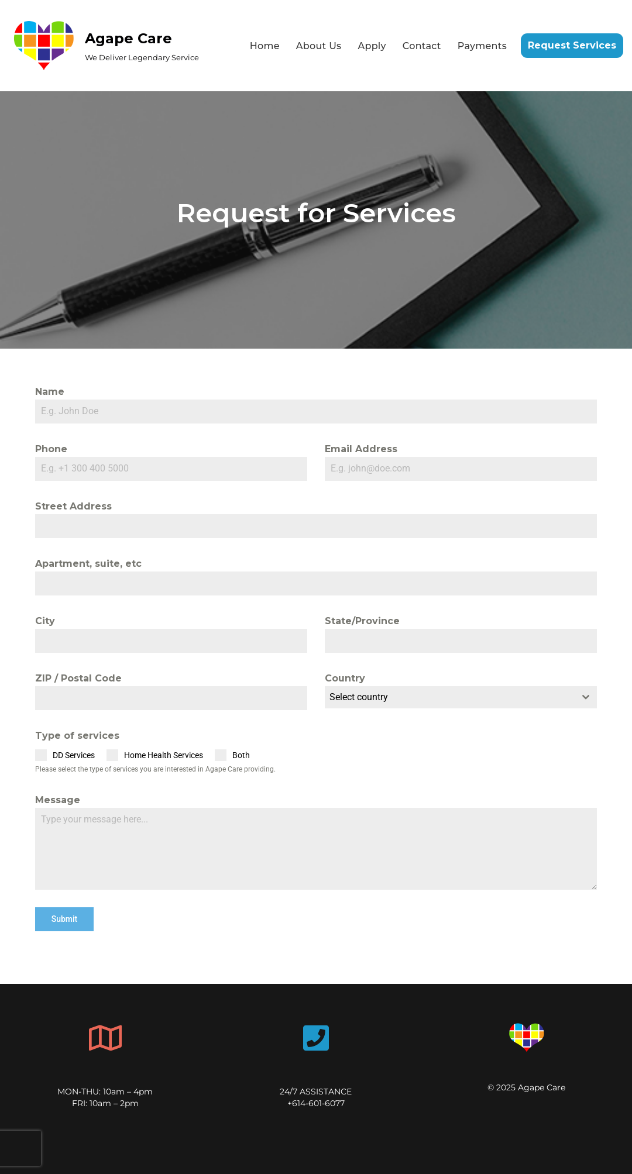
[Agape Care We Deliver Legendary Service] (104, 46)
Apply (372, 45)
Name (49, 391)
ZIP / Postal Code (78, 678)
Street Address (73, 506)
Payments (482, 45)
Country (345, 678)
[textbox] (450, 697)
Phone (51, 449)
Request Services (572, 45)
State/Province (362, 620)
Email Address (361, 449)
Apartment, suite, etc (88, 563)
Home (265, 45)
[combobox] (461, 697)
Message (57, 799)
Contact (422, 45)
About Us (319, 45)
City (45, 620)
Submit (64, 919)
